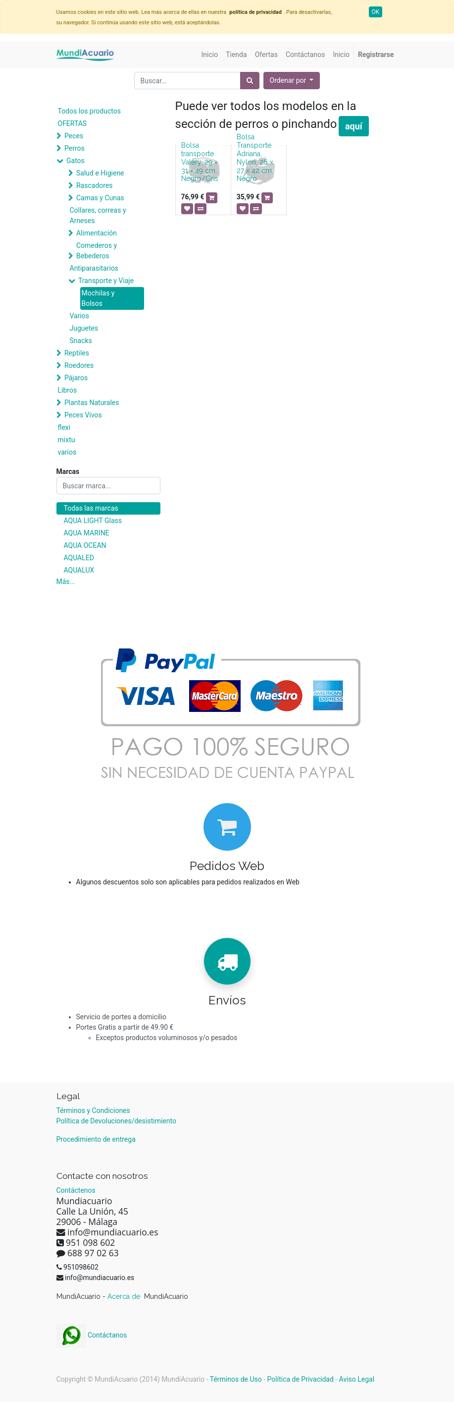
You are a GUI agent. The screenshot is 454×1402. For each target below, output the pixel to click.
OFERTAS (72, 123)
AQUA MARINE (86, 533)
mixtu (66, 440)
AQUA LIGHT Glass (93, 521)
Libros (67, 390)
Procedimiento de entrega (96, 1139)
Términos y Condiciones (93, 1110)
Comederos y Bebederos (96, 250)
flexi (64, 427)
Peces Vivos (83, 415)
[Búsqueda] (249, 80)
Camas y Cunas (100, 198)
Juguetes (84, 328)
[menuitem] (210, 55)
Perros (74, 148)
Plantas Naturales (91, 403)
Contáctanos (91, 1335)
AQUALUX (79, 570)
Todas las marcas (91, 508)
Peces (73, 136)
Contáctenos (76, 1190)
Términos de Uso (236, 1379)
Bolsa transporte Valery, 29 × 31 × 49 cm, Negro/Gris (199, 161)
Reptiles (76, 353)
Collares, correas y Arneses (98, 215)
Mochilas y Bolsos (98, 298)
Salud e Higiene (100, 173)
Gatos (75, 161)
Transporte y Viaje (106, 281)
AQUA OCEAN (85, 545)
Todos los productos (89, 111)
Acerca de (124, 1296)
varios (67, 452)
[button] (291, 80)
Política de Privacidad (300, 1379)
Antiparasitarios (94, 268)
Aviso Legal (357, 1379)
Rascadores (94, 185)
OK (376, 11)
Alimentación (96, 233)
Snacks (81, 341)
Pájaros (76, 378)
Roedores (79, 365)
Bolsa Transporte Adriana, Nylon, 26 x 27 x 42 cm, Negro (255, 157)
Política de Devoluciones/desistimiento (116, 1121)
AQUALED (79, 558)
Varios (80, 316)
